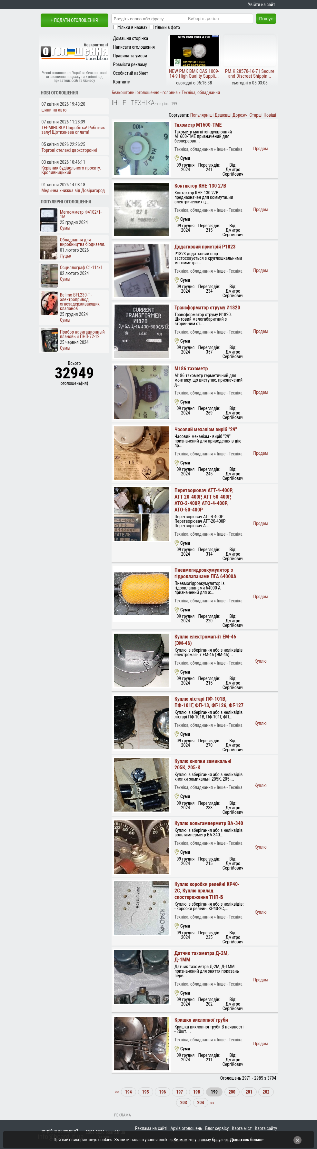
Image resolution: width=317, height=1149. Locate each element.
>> (211, 1102)
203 (183, 1102)
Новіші (269, 115)
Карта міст (242, 1128)
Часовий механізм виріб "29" (205, 429)
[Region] (224, 18)
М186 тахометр (191, 368)
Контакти (122, 81)
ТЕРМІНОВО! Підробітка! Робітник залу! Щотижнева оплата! (73, 130)
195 (145, 1092)
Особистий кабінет (130, 73)
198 (196, 1092)
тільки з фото (167, 27)
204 (200, 1102)
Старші (256, 115)
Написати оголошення (134, 47)
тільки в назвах (132, 27)
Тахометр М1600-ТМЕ (198, 125)
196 (162, 1092)
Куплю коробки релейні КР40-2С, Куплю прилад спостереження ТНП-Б (207, 890)
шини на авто (54, 109)
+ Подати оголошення (74, 20)
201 (249, 1092)
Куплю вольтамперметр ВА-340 (208, 823)
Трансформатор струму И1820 (207, 308)
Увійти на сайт (261, 4)
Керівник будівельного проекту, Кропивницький (71, 170)
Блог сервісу (217, 1128)
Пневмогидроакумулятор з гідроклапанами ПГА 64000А (205, 573)
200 (232, 1092)
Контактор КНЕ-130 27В (200, 186)
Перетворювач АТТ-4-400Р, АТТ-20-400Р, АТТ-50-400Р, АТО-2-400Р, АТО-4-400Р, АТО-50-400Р (203, 500)
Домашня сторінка (130, 38)
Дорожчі (240, 115)
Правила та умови (130, 55)
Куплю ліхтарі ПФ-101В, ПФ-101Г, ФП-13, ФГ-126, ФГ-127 (208, 702)
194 (128, 1092)
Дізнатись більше (246, 1139)
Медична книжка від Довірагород (73, 190)
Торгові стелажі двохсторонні (69, 150)
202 (266, 1092)
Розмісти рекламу (130, 64)
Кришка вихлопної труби (201, 1020)
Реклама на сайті (151, 1128)
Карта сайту (266, 1128)
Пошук (266, 18)
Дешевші (223, 115)
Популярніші (202, 115)
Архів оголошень (186, 1128)
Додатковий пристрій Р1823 (205, 247)
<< (117, 1092)
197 (179, 1092)
